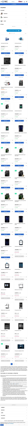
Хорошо (2, 424)
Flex (18, 383)
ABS (9, 383)
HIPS (15, 383)
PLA (12, 383)
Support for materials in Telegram (14, 30)
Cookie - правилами (10, 423)
